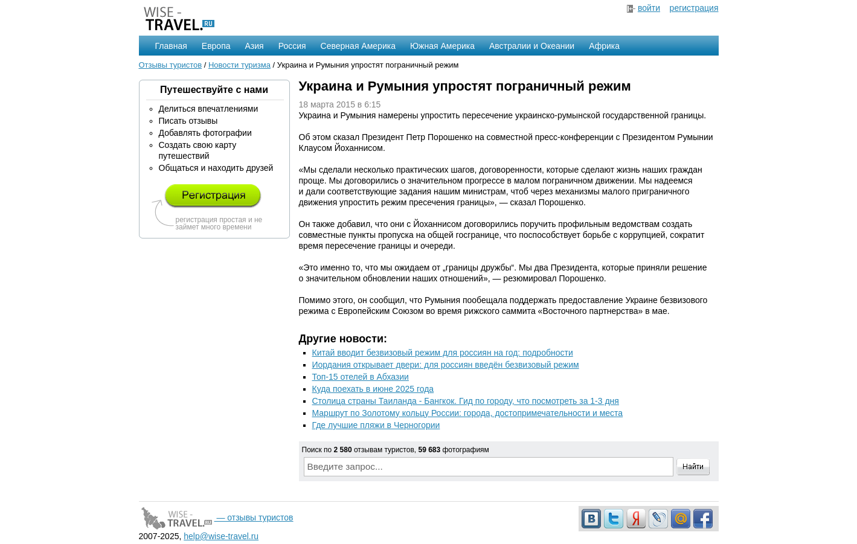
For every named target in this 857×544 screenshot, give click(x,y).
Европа (216, 46)
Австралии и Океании (531, 46)
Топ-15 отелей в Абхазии (360, 377)
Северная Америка (358, 46)
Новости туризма (239, 64)
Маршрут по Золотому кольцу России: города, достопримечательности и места (467, 413)
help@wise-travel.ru (221, 536)
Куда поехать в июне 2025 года (373, 389)
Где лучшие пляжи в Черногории (376, 425)
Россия (292, 46)
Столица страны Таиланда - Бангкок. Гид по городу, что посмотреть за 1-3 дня (465, 401)
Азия (254, 46)
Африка (604, 46)
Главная (171, 46)
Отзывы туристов (170, 64)
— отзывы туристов (216, 517)
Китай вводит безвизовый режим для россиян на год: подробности (442, 352)
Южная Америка (442, 46)
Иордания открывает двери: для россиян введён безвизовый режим (445, 365)
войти (649, 8)
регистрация (694, 8)
